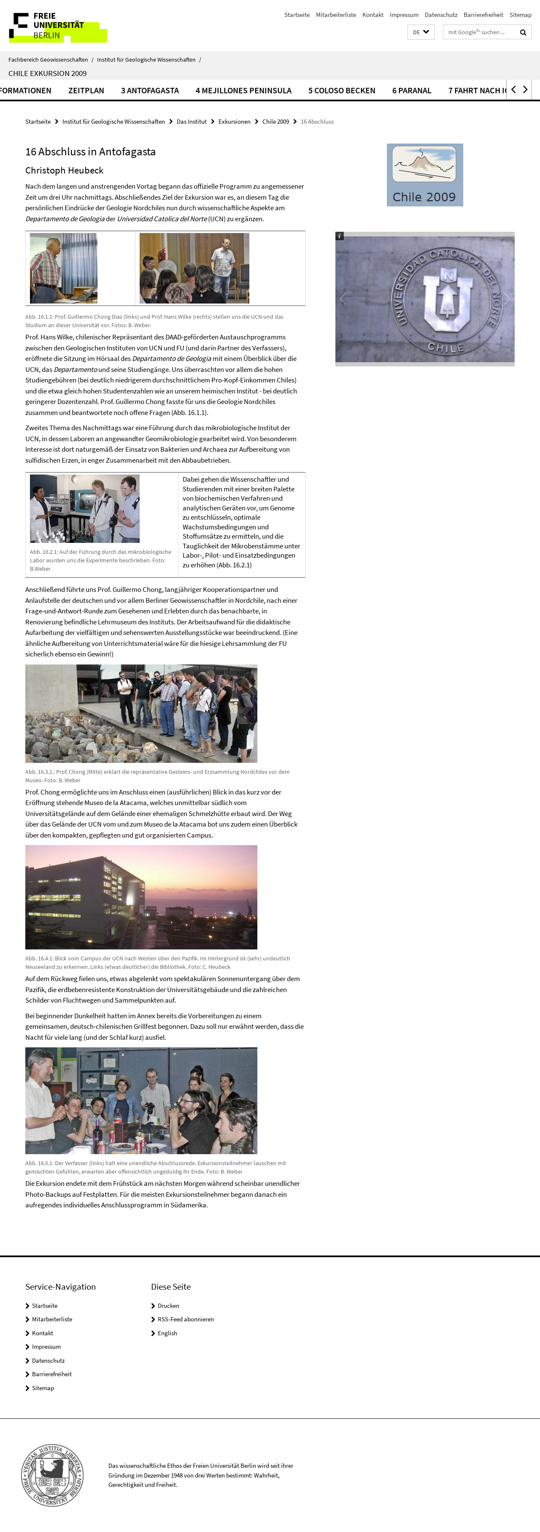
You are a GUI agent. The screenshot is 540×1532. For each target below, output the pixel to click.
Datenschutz (441, 15)
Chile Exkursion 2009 (47, 73)
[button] (421, 32)
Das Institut (192, 121)
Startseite (297, 15)
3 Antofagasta (221, 90)
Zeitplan (157, 90)
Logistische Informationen (66, 90)
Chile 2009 (275, 121)
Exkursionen (235, 121)
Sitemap (521, 15)
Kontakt (372, 15)
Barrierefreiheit (483, 15)
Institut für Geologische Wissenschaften (149, 59)
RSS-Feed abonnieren (186, 1319)
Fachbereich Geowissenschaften (51, 59)
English (167, 1333)
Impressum (404, 15)
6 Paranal (482, 90)
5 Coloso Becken (412, 90)
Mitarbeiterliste (336, 15)
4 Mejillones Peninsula (314, 90)
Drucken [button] (168, 1306)
